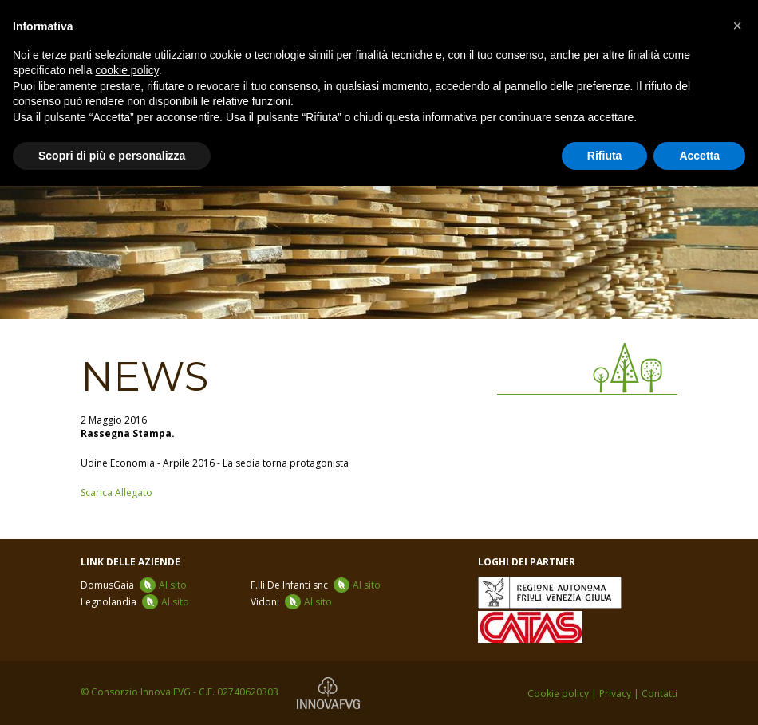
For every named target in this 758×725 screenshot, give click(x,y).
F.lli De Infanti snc (316, 585)
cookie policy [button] (127, 70)
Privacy (615, 693)
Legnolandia (135, 601)
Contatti (659, 693)
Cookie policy (558, 693)
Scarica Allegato (116, 492)
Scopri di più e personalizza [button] (111, 155)
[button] (737, 25)
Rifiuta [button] (604, 155)
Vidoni (291, 601)
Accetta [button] (699, 155)
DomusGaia (134, 585)
